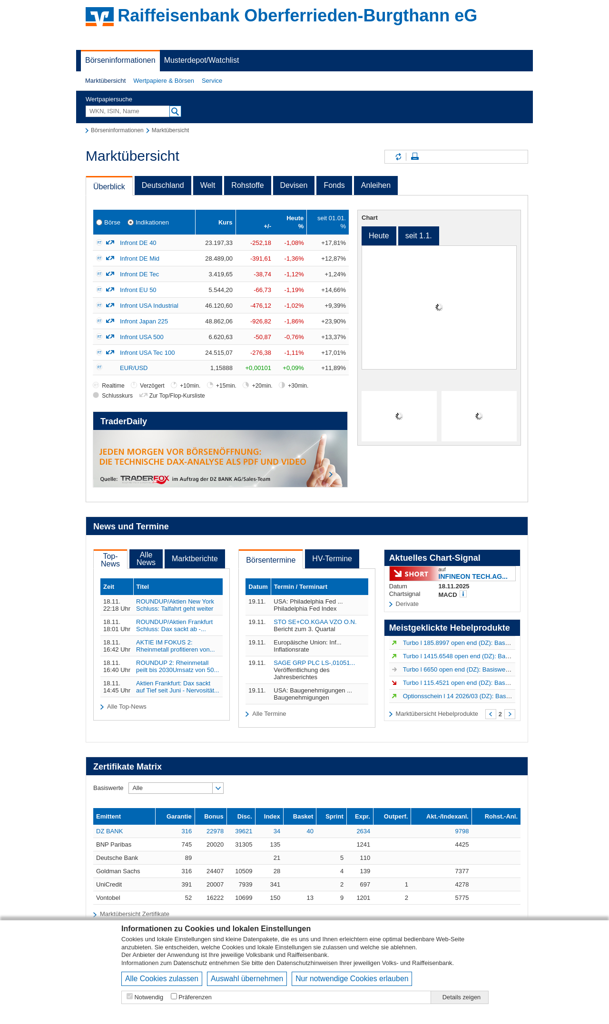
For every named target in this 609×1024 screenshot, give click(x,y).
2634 (363, 831)
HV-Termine (332, 559)
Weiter (510, 714)
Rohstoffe (247, 185)
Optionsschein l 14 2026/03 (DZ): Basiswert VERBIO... (477, 696)
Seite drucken (415, 157)
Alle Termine (269, 713)
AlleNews (146, 558)
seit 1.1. (418, 236)
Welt (208, 185)
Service (212, 80)
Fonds (334, 185)
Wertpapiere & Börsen (163, 80)
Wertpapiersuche (109, 99)
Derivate (407, 603)
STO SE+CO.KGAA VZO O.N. (315, 621)
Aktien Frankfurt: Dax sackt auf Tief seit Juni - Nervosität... (177, 687)
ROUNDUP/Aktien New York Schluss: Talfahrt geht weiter (175, 605)
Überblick (109, 187)
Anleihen (376, 185)
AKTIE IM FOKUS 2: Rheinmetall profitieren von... (175, 646)
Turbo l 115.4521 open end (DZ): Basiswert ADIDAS (474, 682)
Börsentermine (270, 560)
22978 (215, 831)
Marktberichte (195, 559)
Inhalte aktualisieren (397, 157)
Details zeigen (461, 997)
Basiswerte (108, 787)
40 (309, 831)
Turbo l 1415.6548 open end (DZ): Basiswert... (466, 656)
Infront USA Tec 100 (147, 352)
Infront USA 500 (142, 337)
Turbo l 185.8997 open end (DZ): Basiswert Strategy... (477, 642)
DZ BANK (109, 831)
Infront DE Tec (139, 274)
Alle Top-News (127, 706)
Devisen (294, 185)
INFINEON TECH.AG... (473, 576)
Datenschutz (190, 962)
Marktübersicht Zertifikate (134, 913)
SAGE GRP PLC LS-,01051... (314, 662)
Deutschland (163, 185)
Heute (379, 236)
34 (277, 831)
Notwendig (149, 997)
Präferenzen (195, 997)
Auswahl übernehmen (247, 979)
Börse (112, 222)
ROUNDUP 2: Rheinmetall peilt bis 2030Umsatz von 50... (177, 666)
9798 (462, 831)
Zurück (491, 714)
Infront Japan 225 (144, 321)
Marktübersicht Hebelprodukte (437, 713)
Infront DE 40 (138, 242)
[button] (105, 80)
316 (186, 831)
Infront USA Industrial (149, 305)
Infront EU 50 (138, 289)
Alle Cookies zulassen (161, 979)
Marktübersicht (105, 80)
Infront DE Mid (139, 258)
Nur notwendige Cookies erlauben (351, 979)
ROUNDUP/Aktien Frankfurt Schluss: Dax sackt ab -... (174, 625)
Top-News (110, 560)
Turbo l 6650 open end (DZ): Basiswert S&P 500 (469, 669)
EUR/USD (134, 367)
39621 (243, 831)
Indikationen (152, 222)
